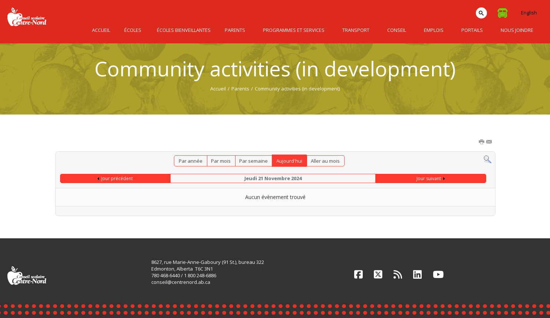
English (529, 12)
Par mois (221, 161)
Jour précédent (117, 178)
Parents (240, 88)
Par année (190, 161)
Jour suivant (428, 178)
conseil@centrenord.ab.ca (180, 282)
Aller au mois (325, 161)
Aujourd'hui (289, 161)
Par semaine (253, 161)
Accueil (218, 88)
